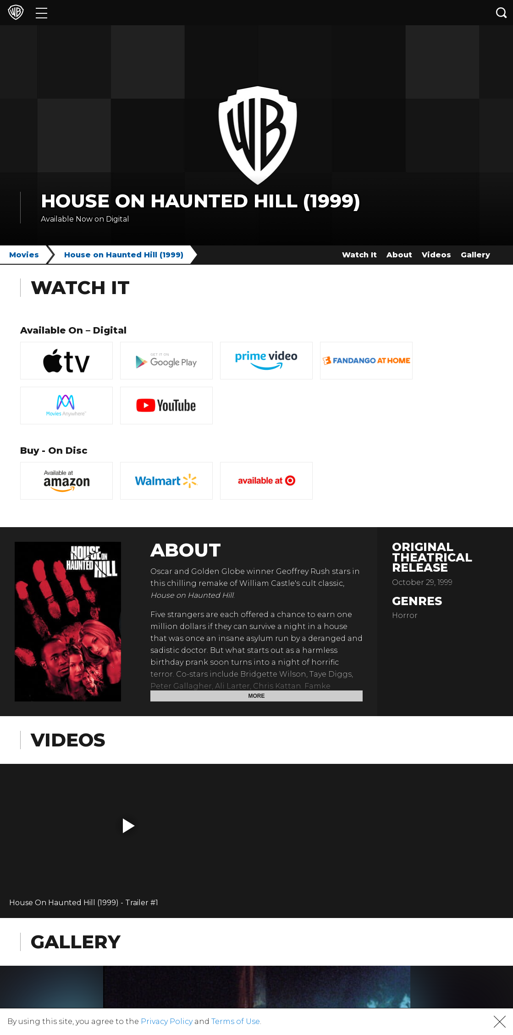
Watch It (359, 254)
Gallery (475, 254)
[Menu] (41, 12)
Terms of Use (235, 1021)
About (399, 254)
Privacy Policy (167, 1021)
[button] (129, 825)
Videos (436, 254)
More (256, 696)
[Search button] (501, 12)
